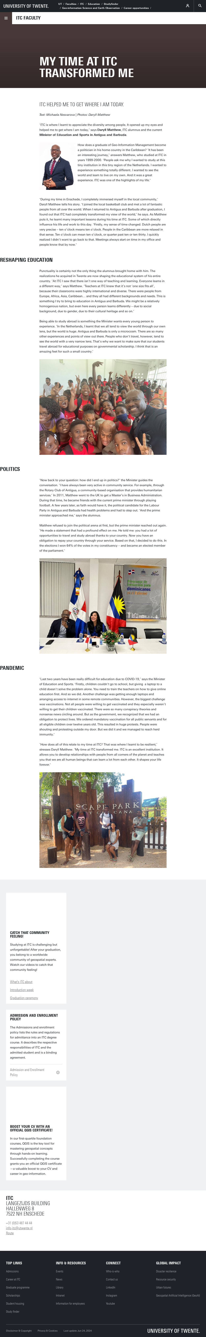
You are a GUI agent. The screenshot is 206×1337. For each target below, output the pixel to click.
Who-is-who (112, 1271)
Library (59, 1287)
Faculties (71, 4)
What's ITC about (21, 982)
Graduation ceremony (24, 998)
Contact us (112, 1279)
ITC (82, 4)
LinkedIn (110, 1287)
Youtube (110, 1303)
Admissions (12, 1271)
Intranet (60, 1295)
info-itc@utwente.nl (19, 1228)
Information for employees (70, 1303)
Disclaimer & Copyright (19, 1330)
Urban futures (163, 1287)
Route (10, 1233)
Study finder (12, 1311)
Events (59, 1271)
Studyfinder (111, 4)
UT (60, 4)
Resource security (166, 1279)
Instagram (111, 1295)
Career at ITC (13, 1279)
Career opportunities (136, 8)
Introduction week (22, 990)
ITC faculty (28, 18)
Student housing (15, 1303)
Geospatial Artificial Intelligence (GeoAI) (178, 1295)
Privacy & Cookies (48, 1330)
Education (94, 4)
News (59, 1279)
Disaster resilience (166, 1271)
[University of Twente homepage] (26, 6)
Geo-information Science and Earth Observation (91, 8)
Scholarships (13, 1295)
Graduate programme (18, 1287)
